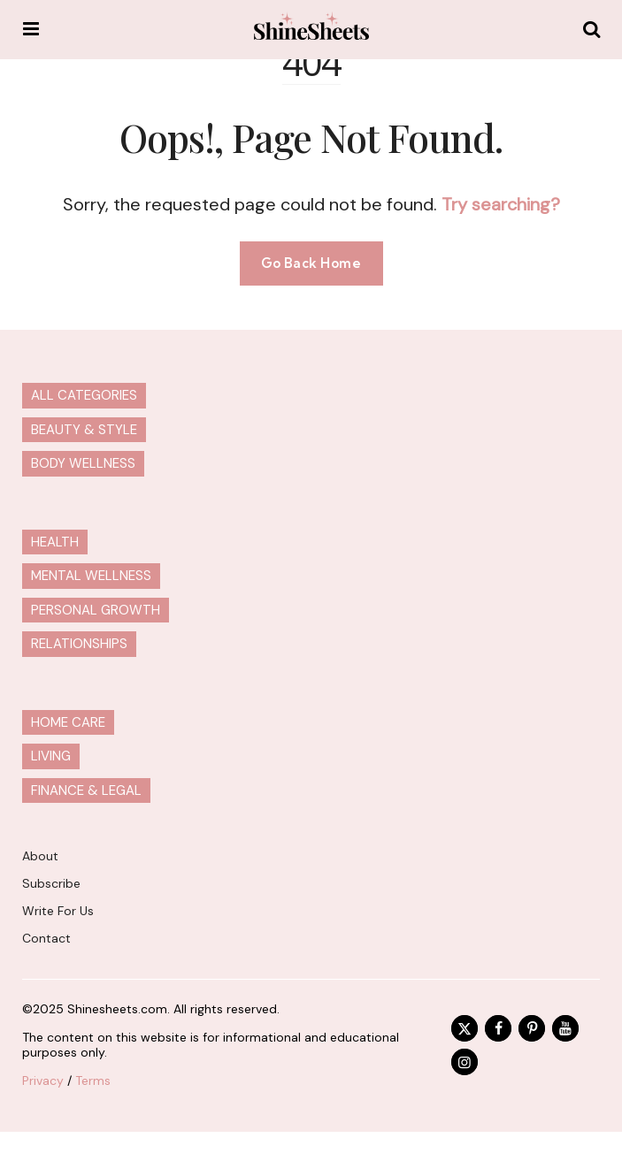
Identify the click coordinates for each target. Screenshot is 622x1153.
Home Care (68, 722)
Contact (46, 938)
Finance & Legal (86, 790)
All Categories (84, 395)
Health (55, 542)
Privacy (43, 1080)
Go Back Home (311, 263)
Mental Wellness (91, 575)
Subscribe (51, 883)
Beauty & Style (84, 430)
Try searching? (501, 204)
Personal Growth (95, 610)
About (40, 856)
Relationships (79, 644)
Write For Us (58, 911)
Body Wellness (83, 463)
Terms (93, 1080)
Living (51, 756)
